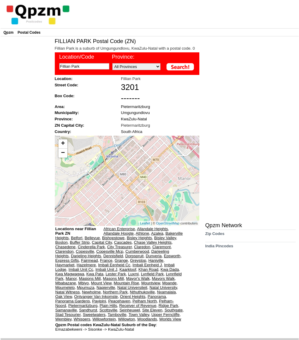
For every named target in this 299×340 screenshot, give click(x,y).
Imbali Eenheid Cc (114, 265)
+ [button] (63, 143)
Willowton (126, 319)
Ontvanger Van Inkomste (96, 296)
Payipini (99, 301)
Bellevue (92, 238)
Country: (63, 131)
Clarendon (64, 251)
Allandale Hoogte (119, 233)
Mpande (169, 283)
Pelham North (144, 301)
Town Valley (139, 314)
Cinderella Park (91, 247)
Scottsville (108, 310)
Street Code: (66, 85)
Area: (60, 106)
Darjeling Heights (86, 256)
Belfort (77, 238)
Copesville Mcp (109, 251)
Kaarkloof (128, 269)
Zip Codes (215, 235)
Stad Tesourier (68, 314)
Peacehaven (119, 301)
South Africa (131, 131)
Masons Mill (113, 278)
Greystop (138, 260)
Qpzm (9, 32)
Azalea (157, 233)
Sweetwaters (94, 314)
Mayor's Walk (138, 278)
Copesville (85, 251)
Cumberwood (137, 251)
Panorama (157, 296)
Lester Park (116, 274)
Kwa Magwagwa (69, 274)
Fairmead (89, 260)
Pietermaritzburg (135, 106)
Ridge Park (168, 305)
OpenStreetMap (167, 223)
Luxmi (133, 274)
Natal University (163, 287)
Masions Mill (90, 278)
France (106, 260)
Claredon (142, 247)
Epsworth (172, 256)
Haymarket (65, 265)
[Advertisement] (26, 128)
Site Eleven (152, 310)
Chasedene (65, 247)
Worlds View (170, 319)
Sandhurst (88, 310)
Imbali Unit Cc (81, 269)
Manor (71, 278)
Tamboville (116, 314)
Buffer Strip (80, 242)
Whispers (82, 319)
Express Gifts (67, 260)
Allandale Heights (152, 229)
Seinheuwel (130, 310)
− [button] (63, 153)
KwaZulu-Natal (134, 119)
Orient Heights (132, 296)
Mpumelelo (65, 287)
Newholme (91, 292)
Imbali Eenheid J (147, 265)
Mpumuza (85, 287)
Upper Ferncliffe (165, 314)
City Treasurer (119, 247)
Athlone (142, 233)
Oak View (63, 296)
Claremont (161, 247)
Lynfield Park (152, 274)
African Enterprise (119, 229)
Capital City (102, 242)
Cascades (123, 242)
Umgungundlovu (135, 112)
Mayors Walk (163, 278)
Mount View (101, 283)
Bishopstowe (113, 238)
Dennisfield (113, 256)
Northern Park (115, 292)
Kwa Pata (94, 274)
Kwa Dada (169, 269)
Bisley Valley (165, 238)
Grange (121, 260)
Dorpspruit (134, 256)
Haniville (156, 260)
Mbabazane (65, 283)
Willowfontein (104, 319)
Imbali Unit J (106, 269)
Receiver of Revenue (137, 305)
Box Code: (65, 96)
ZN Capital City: (69, 125)
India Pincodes (219, 248)
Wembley (63, 319)
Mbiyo (83, 283)
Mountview (150, 283)
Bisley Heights (139, 238)
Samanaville (66, 310)
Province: (123, 57)
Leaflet (145, 223)
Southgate (173, 310)
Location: (64, 78)
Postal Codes (29, 32)
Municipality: (67, 112)
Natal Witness (67, 292)
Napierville (106, 287)
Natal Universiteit (132, 287)
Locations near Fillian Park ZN (75, 231)
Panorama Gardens (72, 301)
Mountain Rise (126, 283)
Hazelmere (86, 265)
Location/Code (76, 57)
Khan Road (148, 269)
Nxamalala (166, 292)
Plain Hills (108, 305)
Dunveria (154, 256)
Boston (61, 242)
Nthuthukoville (142, 292)
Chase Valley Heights (153, 242)
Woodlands (147, 319)
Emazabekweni (69, 329)
